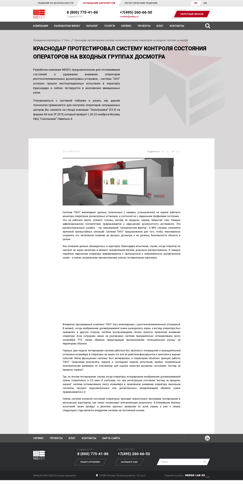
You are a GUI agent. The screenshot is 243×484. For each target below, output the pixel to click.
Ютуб (207, 438)
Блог (160, 25)
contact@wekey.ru (129, 16)
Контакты (177, 25)
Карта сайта (111, 438)
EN (205, 3)
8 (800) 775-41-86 (82, 12)
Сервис (126, 25)
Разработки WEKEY (67, 25)
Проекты (56, 438)
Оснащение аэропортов (46, 40)
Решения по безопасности (55, 3)
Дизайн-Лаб (195, 475)
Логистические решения (140, 3)
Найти (205, 462)
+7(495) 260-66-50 (136, 12)
